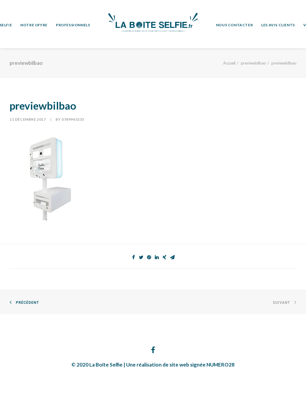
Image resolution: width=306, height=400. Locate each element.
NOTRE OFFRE (34, 25)
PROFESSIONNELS (73, 25)
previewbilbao (253, 63)
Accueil (229, 63)
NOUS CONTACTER (234, 25)
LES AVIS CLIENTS (278, 25)
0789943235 (73, 119)
